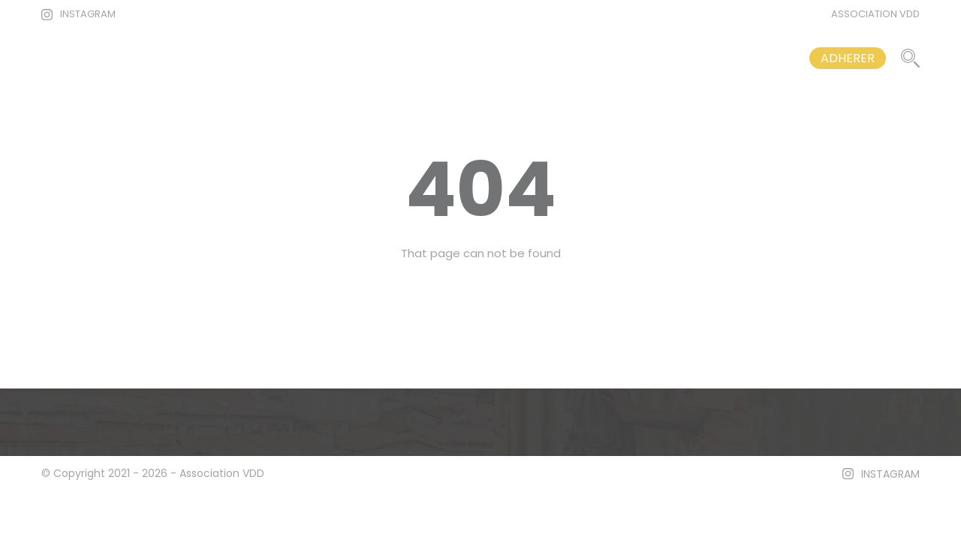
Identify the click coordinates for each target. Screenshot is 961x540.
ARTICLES (538, 58)
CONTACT (743, 58)
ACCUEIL (449, 58)
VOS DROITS (640, 58)
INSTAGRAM (88, 14)
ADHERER (848, 58)
